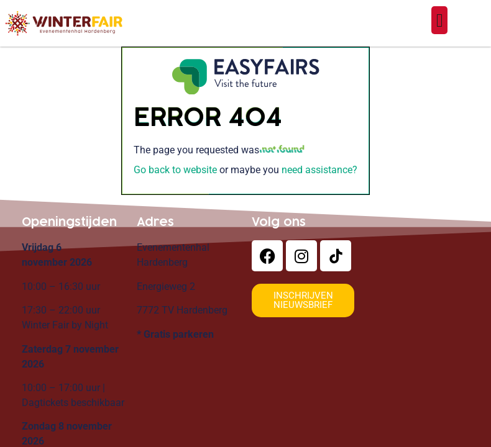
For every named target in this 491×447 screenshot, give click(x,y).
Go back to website (175, 170)
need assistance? (319, 170)
